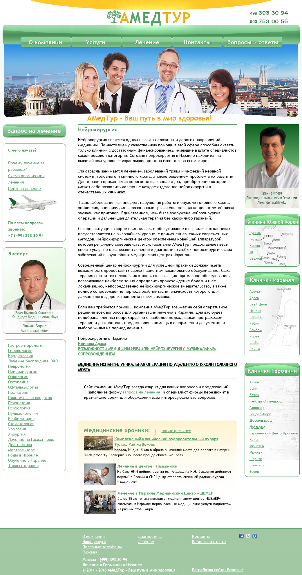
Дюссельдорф (260, 420)
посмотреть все (176, 430)
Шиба (253, 342)
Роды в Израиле (23, 455)
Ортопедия (18, 381)
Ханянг (255, 245)
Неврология (19, 366)
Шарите (255, 458)
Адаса (254, 298)
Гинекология (20, 350)
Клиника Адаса (92, 343)
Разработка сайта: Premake (217, 569)
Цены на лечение (24, 188)
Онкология (18, 376)
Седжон (255, 258)
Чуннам (255, 233)
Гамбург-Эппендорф (265, 401)
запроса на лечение (141, 392)
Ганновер (257, 407)
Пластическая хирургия (30, 397)
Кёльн (254, 439)
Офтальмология (23, 387)
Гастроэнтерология (26, 345)
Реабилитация (21, 418)
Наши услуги (94, 541)
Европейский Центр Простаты (273, 433)
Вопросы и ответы (209, 541)
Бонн (253, 388)
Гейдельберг (260, 414)
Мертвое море (21, 449)
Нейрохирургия (22, 371)
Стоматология (21, 423)
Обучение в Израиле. (28, 460)
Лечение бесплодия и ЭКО (33, 361)
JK (251, 252)
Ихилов (255, 310)
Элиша (254, 349)
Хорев (254, 336)
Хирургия (17, 434)
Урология (17, 429)
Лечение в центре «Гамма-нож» (148, 466)
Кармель (256, 317)
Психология (19, 408)
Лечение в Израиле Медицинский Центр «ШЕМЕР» (166, 493)
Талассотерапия (23, 465)
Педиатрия (18, 392)
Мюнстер (256, 446)
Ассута (254, 291)
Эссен (254, 471)
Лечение (146, 541)
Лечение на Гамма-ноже (31, 439)
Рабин (254, 323)
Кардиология (20, 355)
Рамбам (255, 330)
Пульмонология (23, 413)
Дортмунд (257, 427)
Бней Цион (258, 304)
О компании (93, 536)
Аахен (254, 382)
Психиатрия (19, 402)
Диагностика (20, 444)
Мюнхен (256, 452)
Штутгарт (256, 465)
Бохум (254, 395)
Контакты (201, 536)
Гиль (253, 239)
